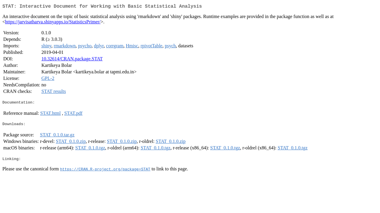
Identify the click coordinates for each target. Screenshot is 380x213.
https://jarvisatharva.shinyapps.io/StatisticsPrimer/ (53, 22)
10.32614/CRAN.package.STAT (71, 59)
